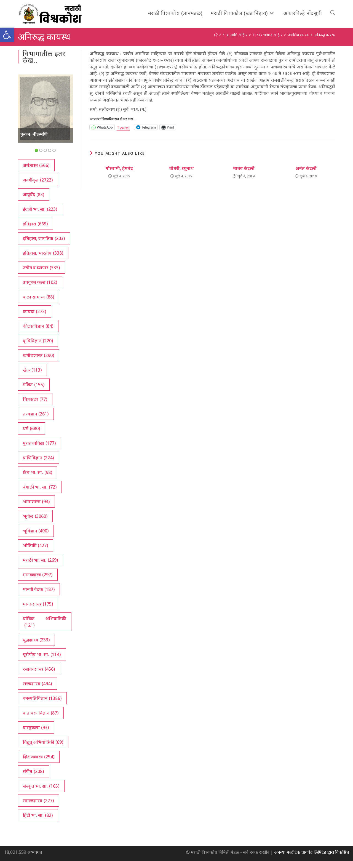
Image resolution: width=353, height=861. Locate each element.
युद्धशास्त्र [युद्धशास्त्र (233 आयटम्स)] (36, 639)
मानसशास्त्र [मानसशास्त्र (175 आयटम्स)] (38, 604)
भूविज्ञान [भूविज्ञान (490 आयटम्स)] (36, 530)
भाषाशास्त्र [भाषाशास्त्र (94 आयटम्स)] (36, 501)
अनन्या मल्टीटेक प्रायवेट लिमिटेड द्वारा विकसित (311, 852)
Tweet (123, 127)
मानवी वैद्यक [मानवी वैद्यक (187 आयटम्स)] (39, 589)
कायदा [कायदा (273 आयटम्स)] (34, 311)
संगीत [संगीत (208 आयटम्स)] (33, 771)
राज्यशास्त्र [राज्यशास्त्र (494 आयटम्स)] (37, 683)
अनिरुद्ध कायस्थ (324, 34)
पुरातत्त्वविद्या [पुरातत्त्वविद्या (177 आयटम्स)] (39, 443)
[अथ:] (216, 34)
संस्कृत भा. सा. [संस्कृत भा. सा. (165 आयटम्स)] (41, 786)
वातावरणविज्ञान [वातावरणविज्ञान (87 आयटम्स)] (40, 713)
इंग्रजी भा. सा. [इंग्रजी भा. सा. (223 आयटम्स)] (40, 209)
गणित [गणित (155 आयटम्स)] (33, 384)
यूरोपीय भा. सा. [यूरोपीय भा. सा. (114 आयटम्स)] (42, 654)
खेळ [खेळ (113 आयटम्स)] (32, 370)
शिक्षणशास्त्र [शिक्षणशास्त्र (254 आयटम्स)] (38, 756)
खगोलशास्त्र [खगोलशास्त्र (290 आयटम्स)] (38, 355)
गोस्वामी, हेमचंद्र (119, 168)
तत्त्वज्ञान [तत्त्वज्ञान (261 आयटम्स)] (36, 413)
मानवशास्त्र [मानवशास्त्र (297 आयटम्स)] (37, 574)
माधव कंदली (244, 168)
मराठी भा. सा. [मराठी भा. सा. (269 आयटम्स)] (40, 560)
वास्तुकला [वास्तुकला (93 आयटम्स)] (36, 727)
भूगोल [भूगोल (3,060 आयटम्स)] (35, 516)
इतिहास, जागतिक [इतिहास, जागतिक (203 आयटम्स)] (44, 238)
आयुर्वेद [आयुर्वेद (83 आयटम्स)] (33, 194)
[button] (7, 35)
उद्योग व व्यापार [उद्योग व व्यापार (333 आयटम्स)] (41, 267)
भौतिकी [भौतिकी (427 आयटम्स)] (35, 545)
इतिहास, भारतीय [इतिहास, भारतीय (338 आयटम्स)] (43, 253)
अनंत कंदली (306, 168)
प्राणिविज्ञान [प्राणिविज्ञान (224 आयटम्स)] (38, 457)
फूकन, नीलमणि (34, 134)
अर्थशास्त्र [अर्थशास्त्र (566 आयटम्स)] (36, 165)
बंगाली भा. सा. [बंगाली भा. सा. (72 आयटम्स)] (40, 487)
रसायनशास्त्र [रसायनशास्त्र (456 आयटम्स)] (39, 669)
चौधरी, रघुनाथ (181, 168)
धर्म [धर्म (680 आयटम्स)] (31, 428)
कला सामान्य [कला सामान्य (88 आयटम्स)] (38, 297)
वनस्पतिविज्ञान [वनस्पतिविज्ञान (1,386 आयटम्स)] (42, 698)
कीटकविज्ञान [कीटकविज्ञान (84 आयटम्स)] (38, 326)
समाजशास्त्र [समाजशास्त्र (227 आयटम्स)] (38, 800)
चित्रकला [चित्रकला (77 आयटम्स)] (35, 399)
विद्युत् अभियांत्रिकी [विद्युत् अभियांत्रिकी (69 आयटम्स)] (43, 742)
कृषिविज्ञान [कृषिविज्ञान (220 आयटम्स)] (38, 340)
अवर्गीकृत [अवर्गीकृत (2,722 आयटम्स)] (38, 180)
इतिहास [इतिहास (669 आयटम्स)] (35, 223)
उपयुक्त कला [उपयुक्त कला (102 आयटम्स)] (40, 282)
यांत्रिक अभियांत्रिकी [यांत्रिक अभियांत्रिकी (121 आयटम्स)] (44, 621)
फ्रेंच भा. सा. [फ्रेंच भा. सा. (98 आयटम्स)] (37, 472)
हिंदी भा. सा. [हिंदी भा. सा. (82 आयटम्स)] (38, 815)
